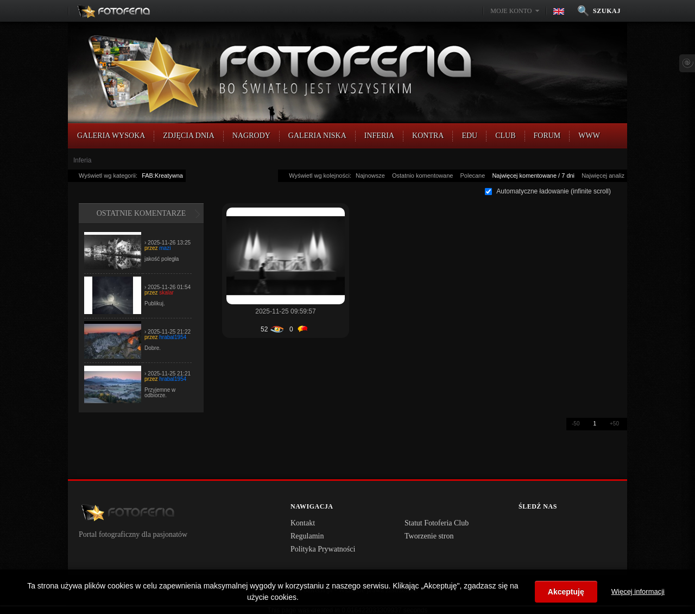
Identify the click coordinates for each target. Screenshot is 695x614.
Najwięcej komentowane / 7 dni (533, 175)
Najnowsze (370, 175)
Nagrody (251, 135)
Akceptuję (566, 591)
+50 (614, 424)
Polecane (472, 175)
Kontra (428, 135)
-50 (575, 424)
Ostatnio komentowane (422, 175)
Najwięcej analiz (603, 175)
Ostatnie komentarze (141, 213)
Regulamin (307, 536)
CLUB (505, 135)
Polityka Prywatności (322, 549)
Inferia (379, 135)
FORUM (547, 135)
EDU (469, 135)
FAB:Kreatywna (162, 175)
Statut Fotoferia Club (437, 523)
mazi (164, 248)
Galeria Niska (317, 135)
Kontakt (302, 523)
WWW (589, 135)
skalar (166, 293)
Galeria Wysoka (111, 135)
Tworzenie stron (429, 536)
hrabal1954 (172, 337)
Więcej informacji (638, 591)
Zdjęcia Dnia (188, 135)
